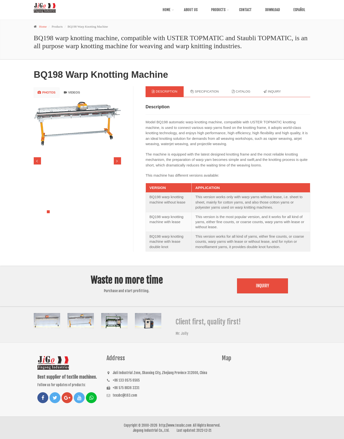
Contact (245, 10)
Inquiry (262, 285)
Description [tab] (164, 91)
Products (218, 10)
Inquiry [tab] (272, 91)
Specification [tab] (204, 91)
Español (299, 10)
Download (272, 10)
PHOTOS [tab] (47, 92)
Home (166, 10)
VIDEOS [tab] (72, 92)
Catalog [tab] (241, 91)
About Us (190, 10)
